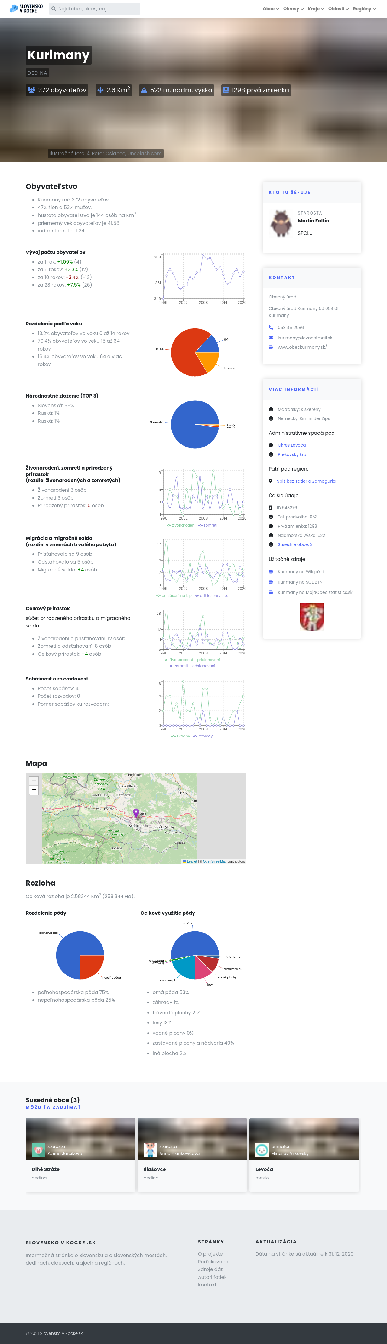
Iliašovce (155, 1169)
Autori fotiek (212, 1277)
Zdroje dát (210, 1269)
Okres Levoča (292, 445)
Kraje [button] (314, 9)
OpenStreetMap (215, 861)
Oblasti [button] (336, 9)
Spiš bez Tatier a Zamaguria (306, 481)
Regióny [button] (362, 9)
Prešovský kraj (292, 454)
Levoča (264, 1169)
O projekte (210, 1253)
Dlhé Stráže (46, 1169)
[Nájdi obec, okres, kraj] (102, 9)
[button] (136, 813)
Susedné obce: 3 (295, 544)
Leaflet (190, 861)
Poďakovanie (214, 1261)
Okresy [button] (291, 9)
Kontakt (207, 1284)
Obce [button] (269, 9)
